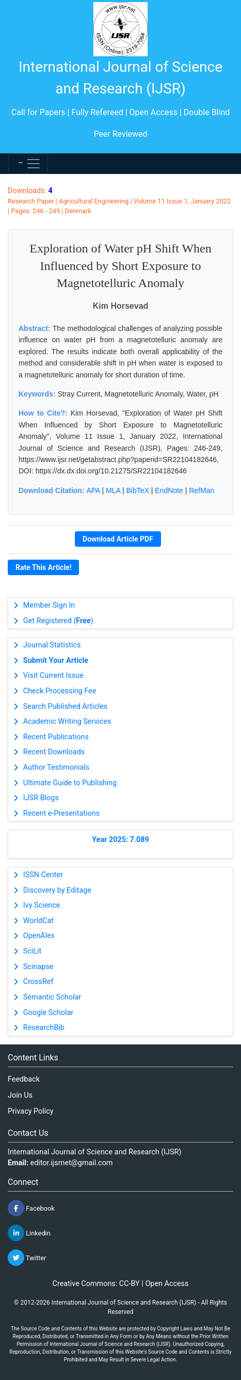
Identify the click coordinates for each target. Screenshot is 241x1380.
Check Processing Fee (60, 691)
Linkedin (29, 1233)
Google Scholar (48, 1012)
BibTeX (137, 490)
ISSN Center (43, 874)
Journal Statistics (52, 645)
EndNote (169, 490)
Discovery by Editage (57, 890)
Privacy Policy (31, 1111)
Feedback (24, 1079)
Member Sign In (49, 605)
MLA (113, 490)
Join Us (20, 1095)
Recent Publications (56, 737)
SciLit (32, 951)
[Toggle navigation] (28, 163)
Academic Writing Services (67, 721)
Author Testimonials (56, 767)
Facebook (31, 1208)
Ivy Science (41, 905)
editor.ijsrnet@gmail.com (71, 1163)
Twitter (27, 1257)
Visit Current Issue (53, 675)
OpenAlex (39, 935)
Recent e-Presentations (61, 813)
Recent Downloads (54, 752)
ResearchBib (44, 1027)
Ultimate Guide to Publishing (70, 783)
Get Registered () (58, 620)
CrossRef (38, 981)
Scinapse (38, 966)
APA (93, 490)
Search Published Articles (65, 706)
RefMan (201, 490)
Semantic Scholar (52, 997)
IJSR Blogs (41, 798)
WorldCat (38, 920)
